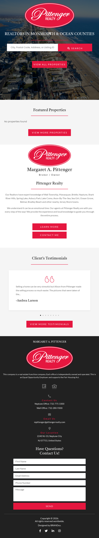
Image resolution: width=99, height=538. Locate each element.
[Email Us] (49, 414)
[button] (49, 33)
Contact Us (49, 400)
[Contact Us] (49, 396)
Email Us (49, 418)
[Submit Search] (75, 47)
